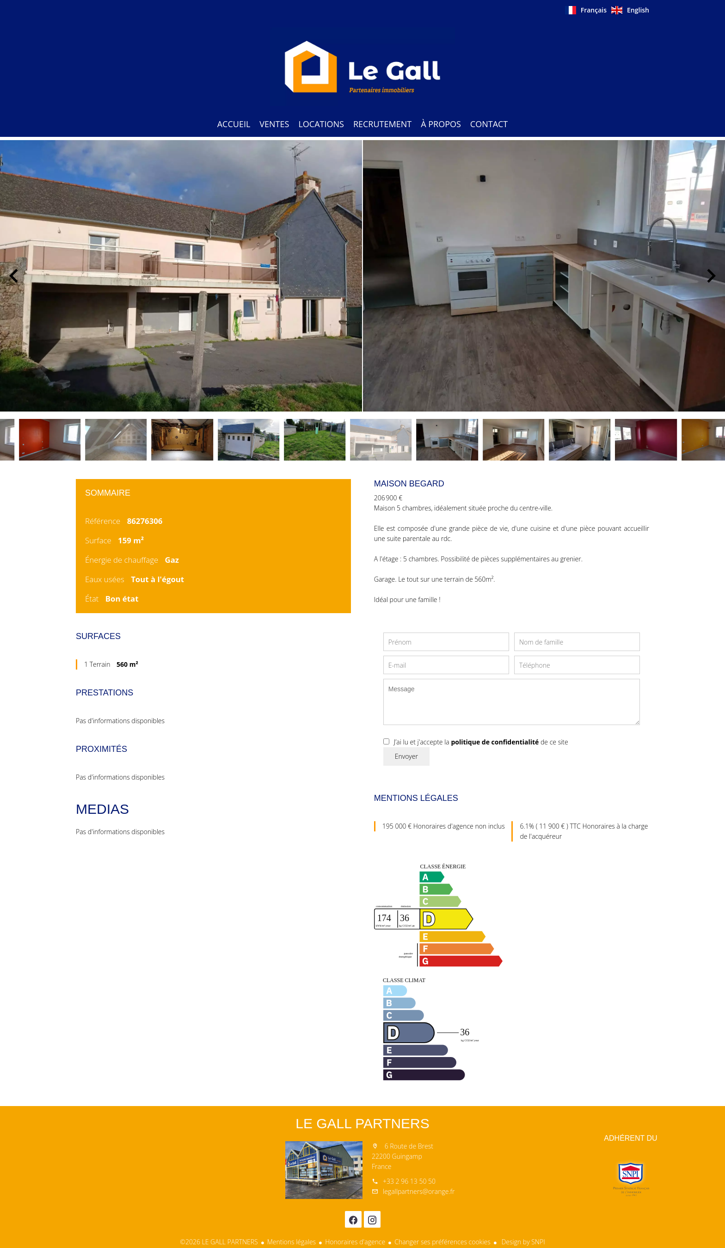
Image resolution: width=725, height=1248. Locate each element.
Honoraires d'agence (355, 1241)
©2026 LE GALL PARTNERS (219, 1241)
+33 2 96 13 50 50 (409, 1181)
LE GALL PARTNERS (362, 1123)
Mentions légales (291, 1241)
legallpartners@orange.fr (419, 1191)
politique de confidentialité (495, 742)
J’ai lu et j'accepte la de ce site (481, 742)
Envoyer (406, 756)
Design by (522, 1241)
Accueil (362, 66)
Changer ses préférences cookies (442, 1241)
